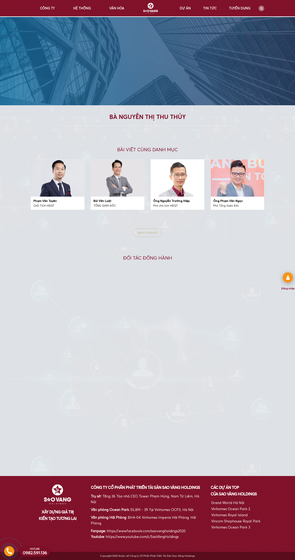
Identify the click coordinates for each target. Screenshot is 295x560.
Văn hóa (116, 8)
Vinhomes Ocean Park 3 (230, 527)
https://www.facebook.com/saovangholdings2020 (146, 531)
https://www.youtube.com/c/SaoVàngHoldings (142, 536)
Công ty (47, 8)
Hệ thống (82, 8)
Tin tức (210, 8)
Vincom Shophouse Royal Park (235, 521)
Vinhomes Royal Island (229, 515)
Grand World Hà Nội (227, 503)
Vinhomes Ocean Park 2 (230, 509)
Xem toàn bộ (147, 233)
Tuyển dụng (239, 8)
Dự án (185, 8)
